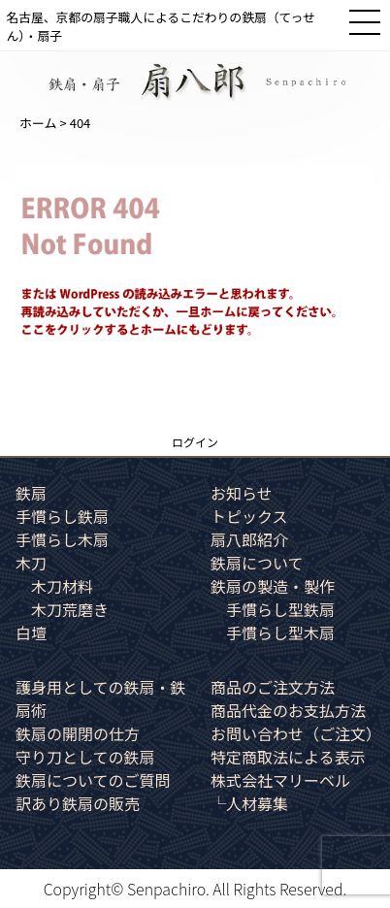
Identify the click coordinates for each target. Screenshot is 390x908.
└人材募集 (249, 803)
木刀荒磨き (70, 609)
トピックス (249, 516)
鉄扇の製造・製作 (273, 586)
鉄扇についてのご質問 (93, 780)
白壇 (31, 632)
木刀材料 (62, 586)
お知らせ (242, 492)
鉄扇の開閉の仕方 (78, 733)
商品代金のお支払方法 (288, 710)
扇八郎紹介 (249, 539)
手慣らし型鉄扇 (280, 609)
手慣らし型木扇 (280, 632)
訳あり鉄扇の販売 (78, 803)
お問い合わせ (296, 733)
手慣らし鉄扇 (62, 516)
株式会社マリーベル (280, 780)
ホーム (38, 123)
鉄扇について (257, 562)
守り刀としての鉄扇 (85, 756)
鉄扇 (31, 492)
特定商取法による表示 (288, 756)
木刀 (31, 562)
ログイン (195, 442)
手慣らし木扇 (62, 539)
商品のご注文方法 (273, 686)
